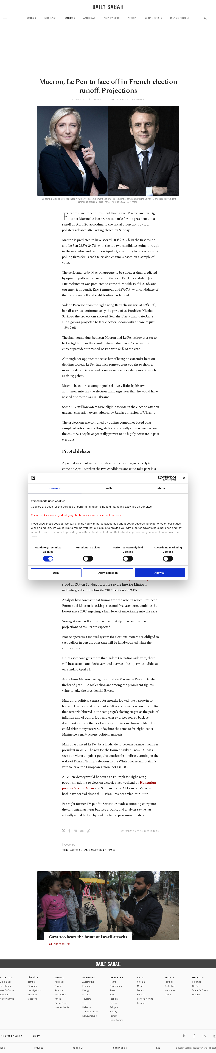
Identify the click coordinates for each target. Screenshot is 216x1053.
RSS (158, 1048)
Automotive (88, 981)
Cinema (141, 981)
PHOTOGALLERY (62, 946)
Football (169, 981)
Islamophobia (179, 18)
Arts (140, 977)
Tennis (168, 994)
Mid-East (50, 18)
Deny (56, 572)
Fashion (114, 998)
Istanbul (31, 981)
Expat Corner (116, 1020)
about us (78, 1048)
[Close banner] (184, 478)
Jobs (2, 1048)
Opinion (198, 977)
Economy (87, 986)
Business (88, 977)
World (31, 18)
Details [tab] (108, 488)
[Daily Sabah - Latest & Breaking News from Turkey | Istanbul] (108, 7)
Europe (70, 18)
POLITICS (6, 977)
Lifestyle (116, 977)
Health (113, 981)
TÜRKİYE (32, 977)
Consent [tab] (54, 488)
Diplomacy (5, 981)
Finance (86, 994)
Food (112, 994)
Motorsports (171, 990)
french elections (71, 850)
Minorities (32, 994)
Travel (113, 990)
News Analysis (7, 998)
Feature (113, 1015)
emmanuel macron (94, 850)
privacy (38, 1048)
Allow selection (108, 572)
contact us (120, 1048)
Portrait (141, 994)
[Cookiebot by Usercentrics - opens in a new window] (160, 478)
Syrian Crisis (153, 18)
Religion (114, 1007)
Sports (170, 977)
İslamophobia (62, 1007)
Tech (84, 1003)
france (111, 850)
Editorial (196, 994)
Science (113, 1003)
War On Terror (7, 990)
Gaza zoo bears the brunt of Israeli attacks (81, 937)
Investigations (34, 990)
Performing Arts (145, 998)
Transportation (90, 1011)
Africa (132, 18)
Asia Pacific (112, 18)
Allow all (160, 572)
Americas (89, 18)
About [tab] (161, 488)
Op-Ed (195, 986)
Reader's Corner (200, 990)
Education (32, 986)
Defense (86, 1007)
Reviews (141, 1003)
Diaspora (32, 998)
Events (140, 990)
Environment (116, 986)
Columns (196, 981)
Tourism (86, 998)
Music (140, 986)
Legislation (5, 986)
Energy (85, 990)
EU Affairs (5, 994)
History (113, 1011)
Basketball (170, 986)
